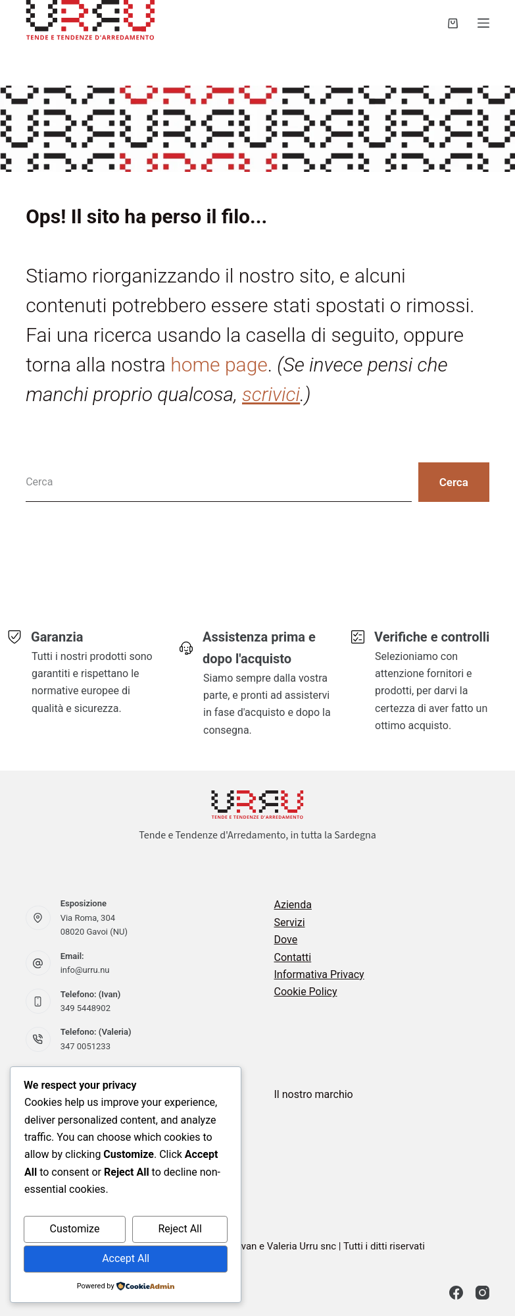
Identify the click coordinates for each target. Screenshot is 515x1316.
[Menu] (483, 23)
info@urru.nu (85, 970)
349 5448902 (85, 1008)
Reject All (179, 1228)
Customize (74, 1228)
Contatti (293, 957)
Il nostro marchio (313, 1094)
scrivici (271, 394)
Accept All (125, 1258)
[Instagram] (482, 1293)
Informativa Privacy (319, 974)
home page (219, 364)
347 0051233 (85, 1046)
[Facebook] (456, 1293)
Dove (286, 939)
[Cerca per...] (218, 482)
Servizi (289, 922)
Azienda (293, 904)
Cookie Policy (305, 991)
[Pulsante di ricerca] (453, 482)
